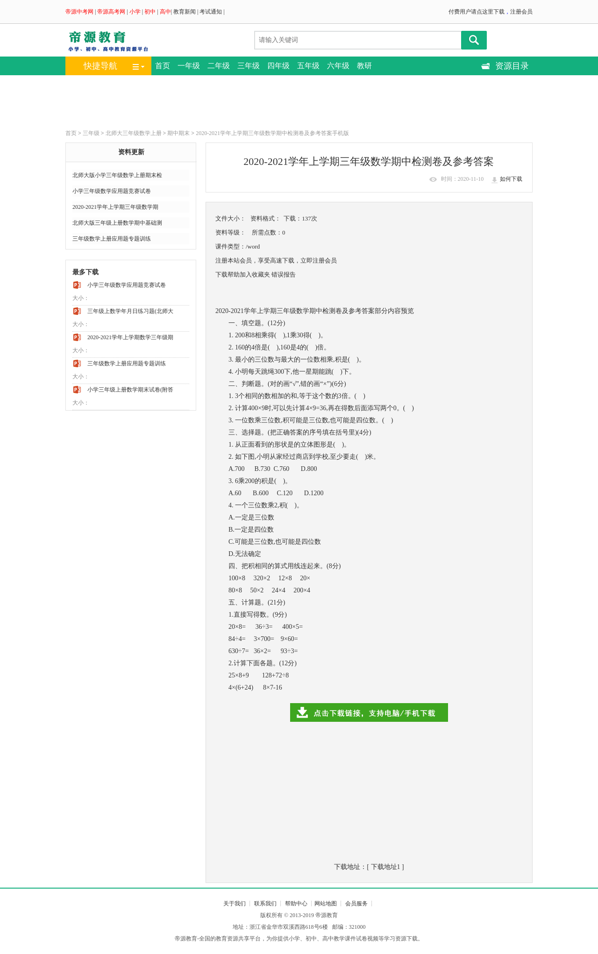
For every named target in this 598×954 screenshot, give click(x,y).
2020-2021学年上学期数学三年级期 (130, 337)
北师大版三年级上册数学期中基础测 (117, 223)
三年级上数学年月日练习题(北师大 (130, 311)
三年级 (248, 66)
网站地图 (325, 903)
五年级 (308, 66)
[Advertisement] (289, 101)
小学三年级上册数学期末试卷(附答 (130, 389)
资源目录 (512, 66)
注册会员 (521, 11)
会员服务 (356, 903)
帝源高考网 (111, 11)
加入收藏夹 (255, 274)
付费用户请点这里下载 (476, 11)
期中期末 (178, 133)
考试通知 (210, 11)
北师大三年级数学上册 (134, 133)
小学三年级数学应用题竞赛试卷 (111, 191)
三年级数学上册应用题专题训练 (111, 238)
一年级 (189, 66)
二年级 (218, 66)
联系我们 (265, 903)
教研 (364, 66)
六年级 (338, 66)
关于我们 (234, 903)
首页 (162, 66)
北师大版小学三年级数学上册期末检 (117, 175)
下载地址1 (385, 866)
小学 (135, 11)
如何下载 (511, 179)
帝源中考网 (79, 11)
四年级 (278, 66)
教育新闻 (184, 11)
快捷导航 (100, 66)
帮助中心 (296, 903)
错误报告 (283, 274)
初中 (150, 11)
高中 (165, 11)
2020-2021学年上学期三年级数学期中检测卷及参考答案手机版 (272, 133)
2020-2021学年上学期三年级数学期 (115, 207)
